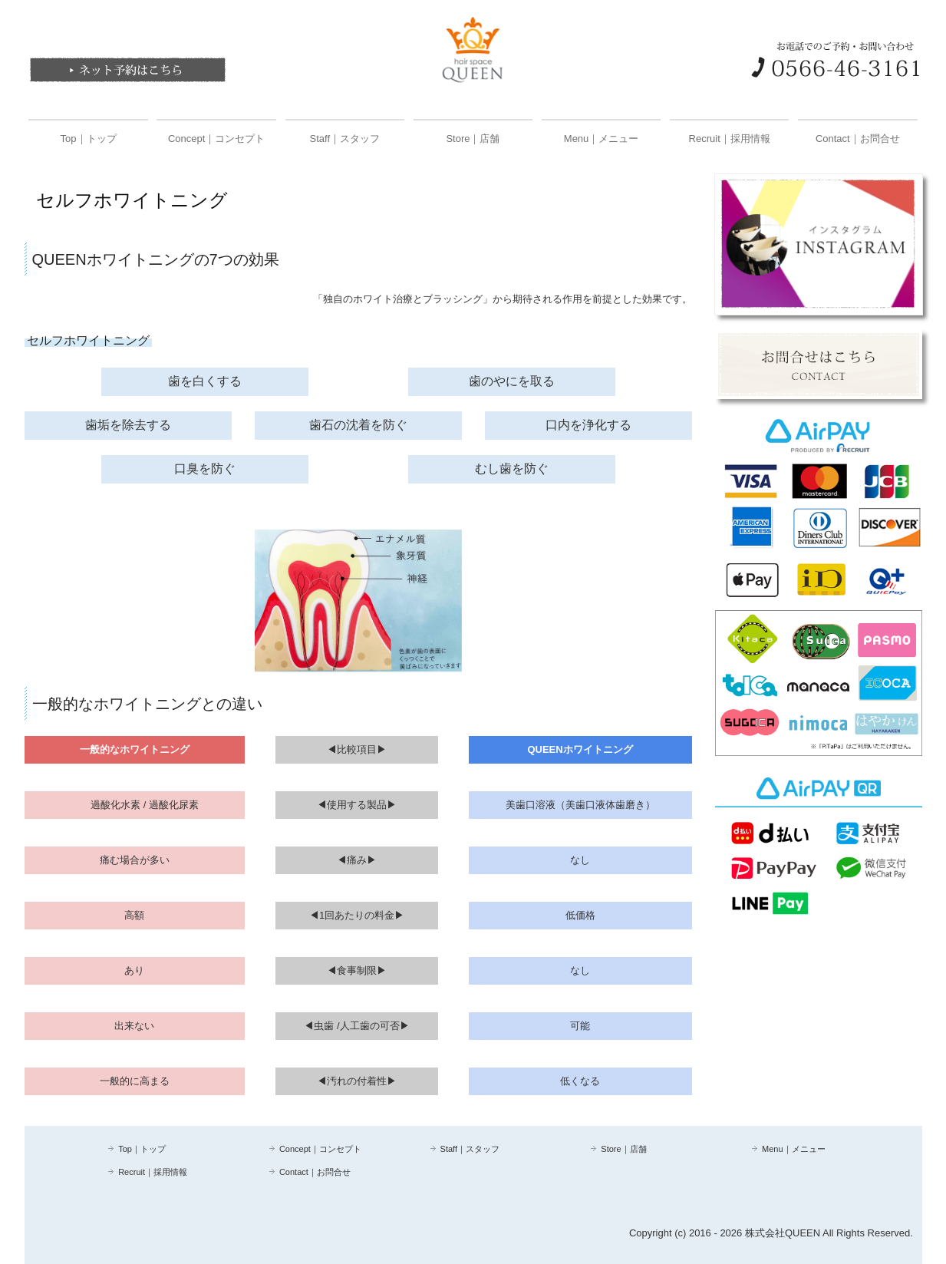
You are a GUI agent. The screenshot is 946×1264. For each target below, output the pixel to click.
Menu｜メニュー (601, 138)
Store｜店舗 (472, 138)
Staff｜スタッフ (345, 138)
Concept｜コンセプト (216, 138)
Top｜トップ (89, 138)
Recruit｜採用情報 (729, 138)
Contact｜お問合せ (858, 138)
